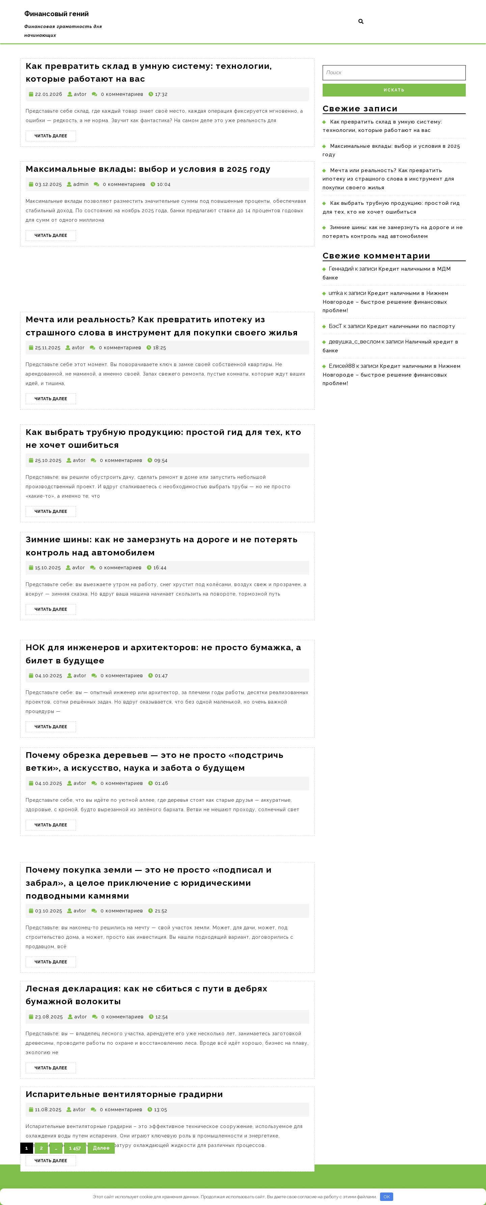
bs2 (382, 1181)
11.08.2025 (48, 1132)
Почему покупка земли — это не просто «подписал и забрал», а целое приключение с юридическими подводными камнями (149, 913)
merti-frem (442, 1173)
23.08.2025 (49, 1043)
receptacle (358, 1173)
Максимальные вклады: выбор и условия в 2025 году (148, 169)
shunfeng (442, 1181)
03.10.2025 (48, 941)
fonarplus (417, 1173)
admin (81, 184)
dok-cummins (388, 1173)
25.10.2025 (48, 487)
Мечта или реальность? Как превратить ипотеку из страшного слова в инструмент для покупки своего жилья (388, 179)
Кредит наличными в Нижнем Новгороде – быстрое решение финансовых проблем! (386, 301)
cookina (335, 1181)
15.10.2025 (48, 592)
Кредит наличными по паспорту (411, 326)
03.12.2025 (48, 184)
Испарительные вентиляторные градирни (124, 1118)
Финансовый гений (56, 14)
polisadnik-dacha (409, 1181)
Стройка (332, 1173)
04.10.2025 (48, 702)
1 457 (75, 1148)
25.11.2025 (47, 374)
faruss (317, 1181)
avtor (80, 94)
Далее (101, 1148)
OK (387, 1196)
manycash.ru (361, 1181)
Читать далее (55, 137)
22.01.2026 (48, 94)
